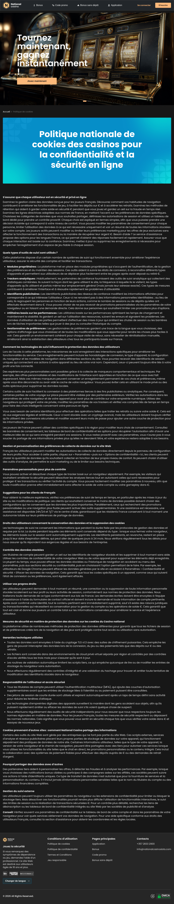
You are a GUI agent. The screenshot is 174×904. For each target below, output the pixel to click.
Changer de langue (15, 881)
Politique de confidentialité (62, 849)
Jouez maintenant (36, 81)
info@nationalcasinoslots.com (154, 849)
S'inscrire (163, 5)
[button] (84, 101)
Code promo (60, 5)
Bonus (38, 5)
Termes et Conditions (59, 854)
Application (115, 5)
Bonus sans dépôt (88, 5)
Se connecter (144, 5)
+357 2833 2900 (146, 843)
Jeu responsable (56, 860)
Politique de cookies (58, 843)
